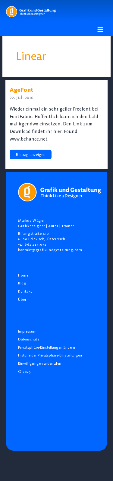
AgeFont (21, 89)
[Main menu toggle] (100, 29)
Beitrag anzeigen (30, 154)
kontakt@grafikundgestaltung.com (50, 249)
